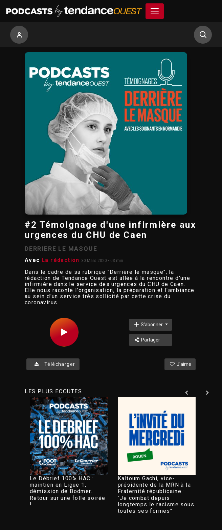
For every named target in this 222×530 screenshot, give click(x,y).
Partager (146, 340)
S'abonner (148, 324)
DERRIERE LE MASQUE (61, 248)
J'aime (180, 364)
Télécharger (53, 364)
